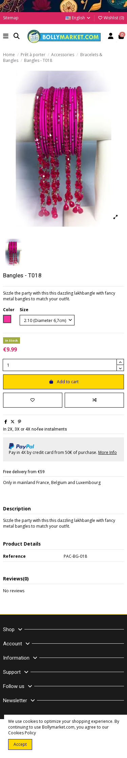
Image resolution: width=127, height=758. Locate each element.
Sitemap (11, 18)
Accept (20, 744)
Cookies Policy (22, 733)
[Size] (47, 320)
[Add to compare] (94, 400)
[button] (6, 37)
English (78, 18)
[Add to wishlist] (32, 400)
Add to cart (64, 382)
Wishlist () (111, 18)
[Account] (111, 37)
